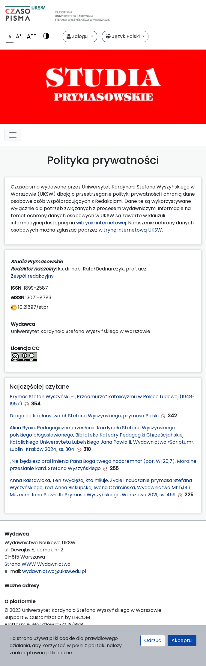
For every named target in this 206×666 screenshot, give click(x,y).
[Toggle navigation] (12, 135)
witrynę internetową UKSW (130, 229)
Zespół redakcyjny (32, 276)
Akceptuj (182, 640)
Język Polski (123, 36)
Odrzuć (152, 640)
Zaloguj (78, 36)
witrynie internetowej (101, 222)
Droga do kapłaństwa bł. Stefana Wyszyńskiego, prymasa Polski (84, 415)
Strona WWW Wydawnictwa (37, 564)
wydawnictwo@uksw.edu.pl (54, 571)
